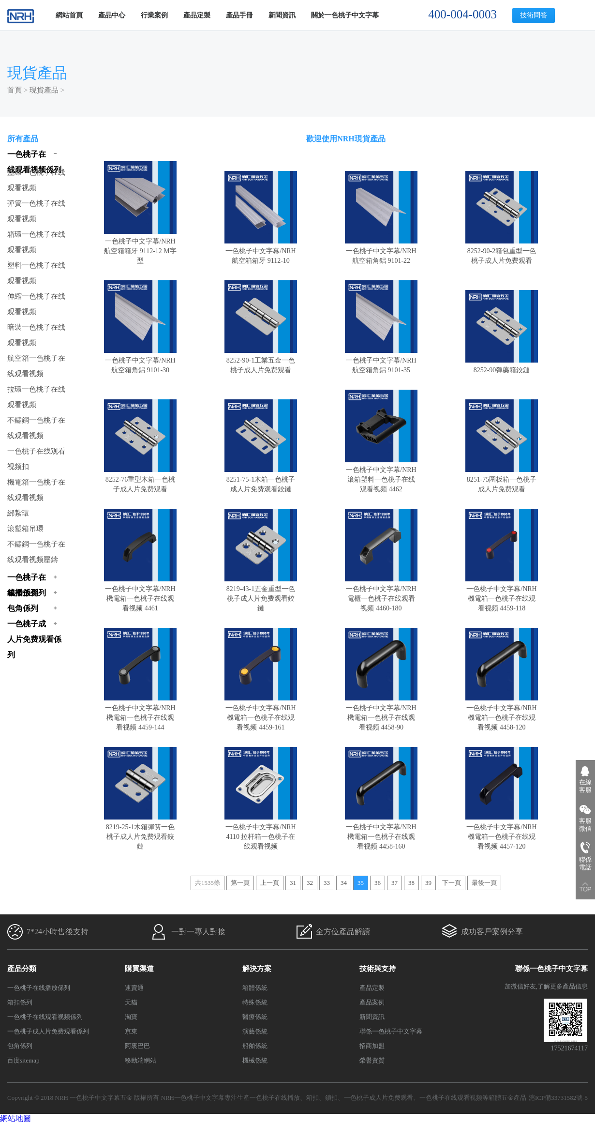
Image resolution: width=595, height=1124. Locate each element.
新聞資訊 (282, 15)
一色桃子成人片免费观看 (378, 1097)
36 (377, 882)
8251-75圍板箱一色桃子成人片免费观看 (501, 479)
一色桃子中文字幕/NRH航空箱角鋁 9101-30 (140, 360)
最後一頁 (484, 882)
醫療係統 (255, 1016)
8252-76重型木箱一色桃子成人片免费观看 (140, 479)
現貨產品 (44, 90)
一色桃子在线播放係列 (38, 987)
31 (293, 882)
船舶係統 (255, 1045)
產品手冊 (239, 15)
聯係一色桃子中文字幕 (390, 1031)
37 (394, 882)
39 (428, 882)
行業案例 (154, 15)
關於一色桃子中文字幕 (345, 15)
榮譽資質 (372, 1060)
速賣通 (134, 987)
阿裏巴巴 (137, 1045)
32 (310, 882)
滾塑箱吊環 (25, 528)
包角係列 (19, 1045)
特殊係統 (255, 1002)
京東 (131, 1031)
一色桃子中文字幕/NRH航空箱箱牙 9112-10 (260, 251)
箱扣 (312, 1097)
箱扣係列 (19, 1002)
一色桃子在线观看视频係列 (45, 1016)
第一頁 (240, 882)
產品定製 (196, 15)
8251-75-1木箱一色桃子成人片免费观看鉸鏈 (260, 479)
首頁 (14, 90)
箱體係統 (255, 987)
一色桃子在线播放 (275, 1097)
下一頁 (451, 882)
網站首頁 (69, 15)
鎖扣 (331, 1097)
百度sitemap (23, 1060)
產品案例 (372, 1002)
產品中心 (111, 15)
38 (411, 882)
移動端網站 (140, 1060)
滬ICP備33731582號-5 (558, 1097)
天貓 (131, 1002)
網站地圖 (15, 1118)
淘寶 (131, 1016)
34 (344, 882)
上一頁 (269, 882)
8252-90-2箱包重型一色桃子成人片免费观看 (501, 251)
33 (327, 882)
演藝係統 (255, 1031)
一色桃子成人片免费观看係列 (48, 1031)
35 (360, 882)
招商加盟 (372, 1045)
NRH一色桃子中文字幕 (192, 1097)
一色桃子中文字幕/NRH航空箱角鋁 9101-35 (381, 360)
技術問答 (533, 15)
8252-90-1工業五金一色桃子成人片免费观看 (260, 360)
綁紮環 (18, 513)
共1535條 (207, 882)
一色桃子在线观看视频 (450, 1097)
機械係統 (255, 1060)
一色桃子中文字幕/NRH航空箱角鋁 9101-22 (381, 251)
